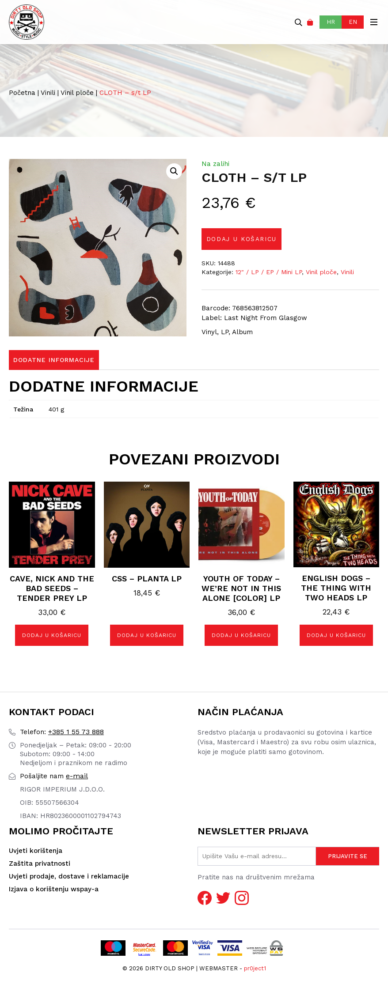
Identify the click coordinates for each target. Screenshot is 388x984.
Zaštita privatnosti (39, 864)
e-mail (54, 776)
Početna (22, 93)
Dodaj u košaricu (243, 239)
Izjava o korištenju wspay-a (54, 890)
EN (353, 22)
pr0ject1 (255, 968)
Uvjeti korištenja (35, 851)
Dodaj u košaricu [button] (51, 636)
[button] (174, 171)
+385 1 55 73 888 (62, 732)
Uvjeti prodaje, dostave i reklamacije (69, 877)
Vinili (48, 93)
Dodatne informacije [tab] (54, 360)
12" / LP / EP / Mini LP (269, 272)
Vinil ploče (77, 93)
